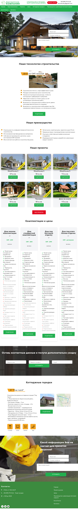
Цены (28, 6)
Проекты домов (58, 490)
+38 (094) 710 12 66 (65, 1)
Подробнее (39, 114)
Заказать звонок (52, 2)
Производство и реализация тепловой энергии (59, 6)
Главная (3, 6)
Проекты (22, 6)
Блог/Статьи (57, 500)
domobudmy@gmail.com (65, 3)
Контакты (13, 10)
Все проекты (39, 212)
